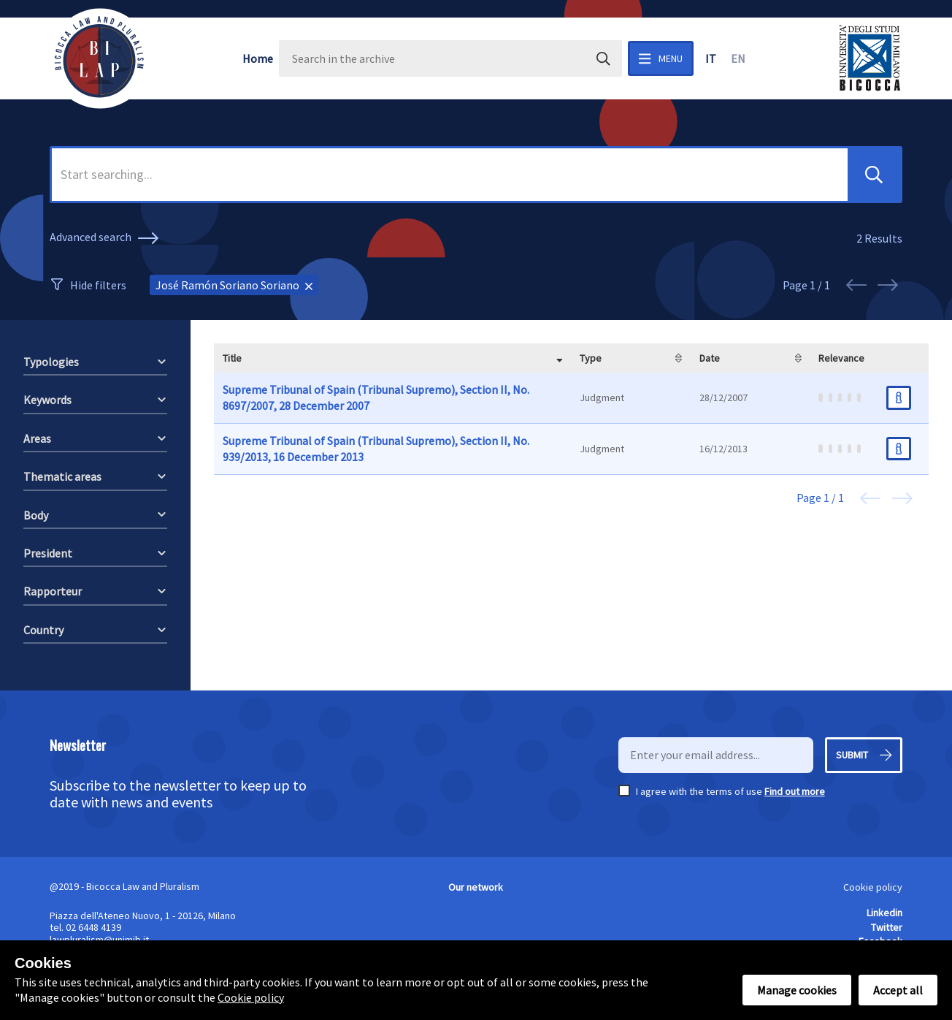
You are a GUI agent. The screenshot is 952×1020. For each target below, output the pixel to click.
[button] (874, 174)
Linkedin (884, 912)
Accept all (898, 990)
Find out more (794, 791)
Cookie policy (872, 887)
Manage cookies (797, 990)
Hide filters (98, 285)
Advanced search (106, 238)
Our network (475, 887)
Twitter (886, 927)
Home (257, 58)
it (710, 58)
